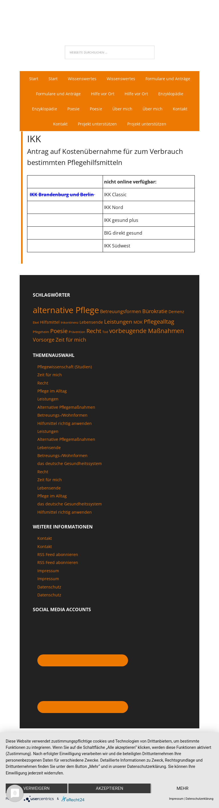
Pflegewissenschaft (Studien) (64, 366)
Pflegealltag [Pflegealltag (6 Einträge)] (159, 321)
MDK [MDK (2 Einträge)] (138, 322)
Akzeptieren (109, 788)
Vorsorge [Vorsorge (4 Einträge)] (43, 339)
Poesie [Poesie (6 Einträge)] (59, 331)
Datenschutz (49, 587)
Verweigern (36, 788)
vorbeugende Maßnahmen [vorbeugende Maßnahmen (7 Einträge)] (146, 330)
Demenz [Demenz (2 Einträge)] (176, 311)
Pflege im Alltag (52, 391)
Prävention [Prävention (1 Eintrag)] (77, 332)
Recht (42, 383)
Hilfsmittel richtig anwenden (64, 423)
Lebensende (49, 447)
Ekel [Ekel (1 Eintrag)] (36, 323)
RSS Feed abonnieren (57, 554)
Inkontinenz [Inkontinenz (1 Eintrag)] (69, 323)
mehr (182, 788)
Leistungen (47, 399)
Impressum (48, 570)
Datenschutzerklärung (199, 798)
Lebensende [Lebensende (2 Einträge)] (91, 322)
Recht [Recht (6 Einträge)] (93, 331)
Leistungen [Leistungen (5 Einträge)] (118, 321)
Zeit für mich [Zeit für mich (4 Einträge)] (71, 339)
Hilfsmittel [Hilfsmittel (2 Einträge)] (50, 322)
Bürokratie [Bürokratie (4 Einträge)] (154, 311)
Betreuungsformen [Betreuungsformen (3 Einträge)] (120, 311)
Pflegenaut (109, 19)
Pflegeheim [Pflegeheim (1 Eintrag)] (41, 332)
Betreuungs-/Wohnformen (62, 415)
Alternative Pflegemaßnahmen (66, 407)
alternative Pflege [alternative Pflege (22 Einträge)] (66, 310)
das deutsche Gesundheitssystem (69, 463)
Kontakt (44, 538)
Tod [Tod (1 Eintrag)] (105, 332)
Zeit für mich (49, 374)
